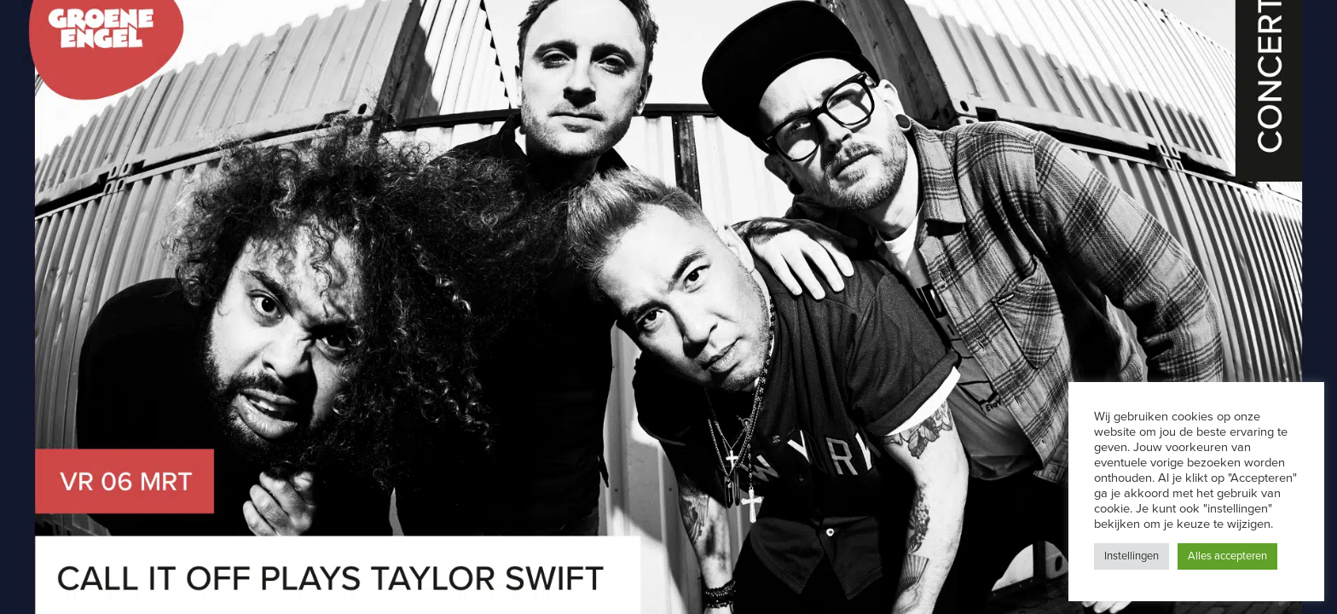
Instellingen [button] (1131, 556)
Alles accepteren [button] (1227, 556)
